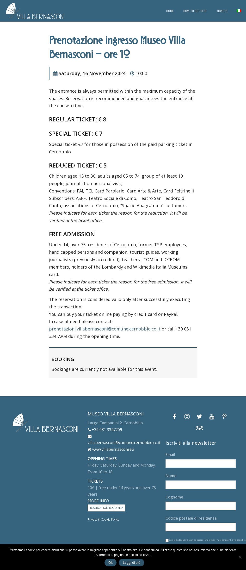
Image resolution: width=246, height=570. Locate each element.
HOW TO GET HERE (195, 10)
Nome (171, 475)
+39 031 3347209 (105, 429)
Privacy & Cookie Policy (103, 519)
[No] (240, 557)
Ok (110, 562)
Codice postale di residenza (191, 518)
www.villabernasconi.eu (111, 449)
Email (170, 454)
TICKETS (221, 10)
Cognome (174, 497)
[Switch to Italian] (239, 11)
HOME (170, 10)
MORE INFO (98, 501)
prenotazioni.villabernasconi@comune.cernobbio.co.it (104, 329)
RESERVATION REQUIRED (106, 508)
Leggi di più (131, 562)
